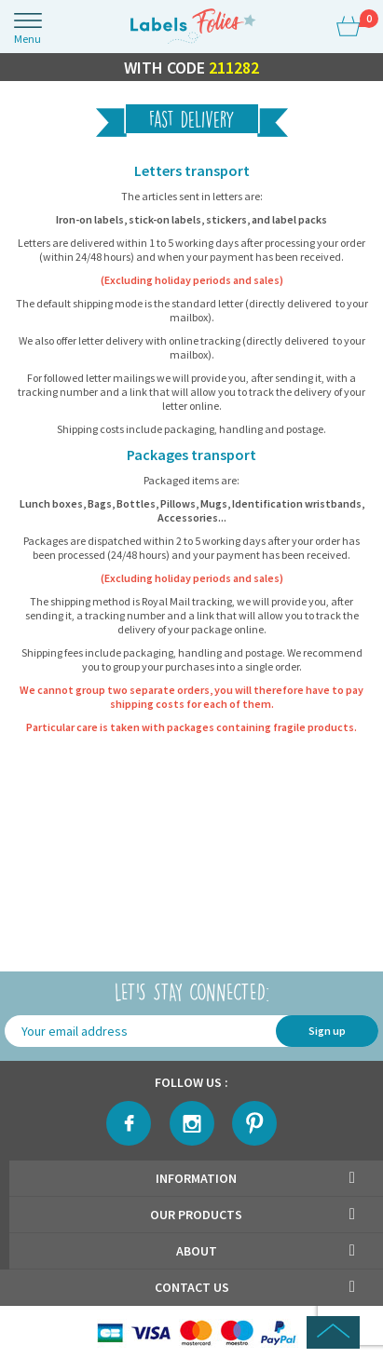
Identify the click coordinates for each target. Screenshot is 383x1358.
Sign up (327, 1031)
